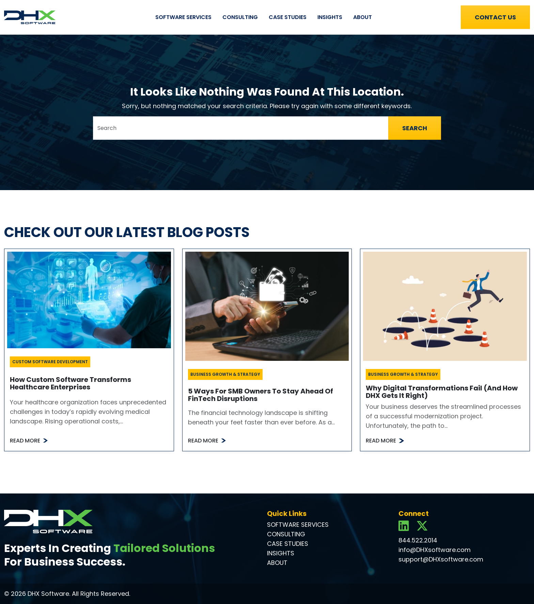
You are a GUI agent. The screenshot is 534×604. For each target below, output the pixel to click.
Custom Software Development (50, 362)
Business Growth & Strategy (225, 374)
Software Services (183, 17)
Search (414, 128)
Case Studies (288, 17)
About (362, 17)
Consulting (240, 17)
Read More (25, 440)
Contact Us (495, 17)
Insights (329, 17)
